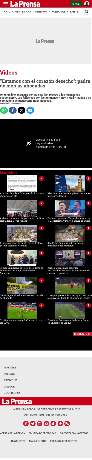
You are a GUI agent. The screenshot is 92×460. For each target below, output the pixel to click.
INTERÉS (10, 374)
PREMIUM (10, 380)
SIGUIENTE (80, 333)
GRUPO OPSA (12, 393)
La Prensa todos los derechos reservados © (46, 409)
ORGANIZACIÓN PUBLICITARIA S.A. (46, 415)
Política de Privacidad (42, 433)
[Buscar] (87, 12)
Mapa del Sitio (37, 441)
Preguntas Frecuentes (63, 441)
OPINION (9, 386)
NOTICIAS (10, 367)
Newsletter (18, 441)
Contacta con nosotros (74, 433)
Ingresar (75, 3)
